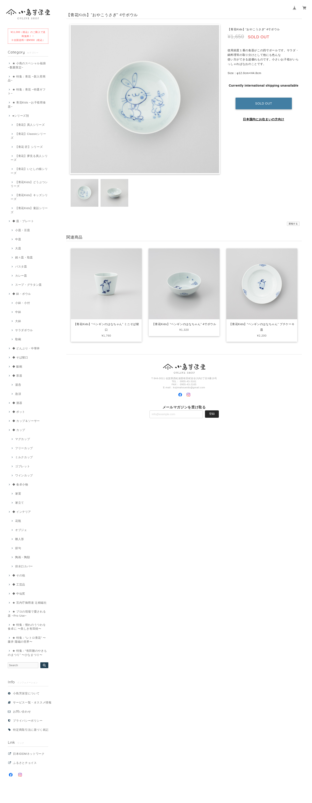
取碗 (18, 339)
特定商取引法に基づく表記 (31, 729)
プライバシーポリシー (28, 720)
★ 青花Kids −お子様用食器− (27, 104)
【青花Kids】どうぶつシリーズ (29, 184)
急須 (18, 393)
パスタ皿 (21, 266)
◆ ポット (18, 411)
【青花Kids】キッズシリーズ (29, 197)
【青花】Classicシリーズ (28, 135)
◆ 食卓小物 (20, 484)
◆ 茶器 (17, 375)
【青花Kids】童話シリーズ (29, 210)
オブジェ (21, 530)
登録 (212, 413)
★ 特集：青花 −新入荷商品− (27, 78)
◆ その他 (18, 575)
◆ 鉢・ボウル (21, 293)
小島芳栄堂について (26, 693)
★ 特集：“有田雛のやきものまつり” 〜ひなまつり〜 (27, 652)
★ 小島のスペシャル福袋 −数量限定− (27, 65)
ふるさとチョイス (25, 762)
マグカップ (22, 439)
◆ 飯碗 (17, 366)
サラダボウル (24, 330)
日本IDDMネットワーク (28, 753)
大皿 (18, 248)
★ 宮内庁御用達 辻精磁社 (29, 602)
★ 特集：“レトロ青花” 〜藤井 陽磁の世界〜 (27, 639)
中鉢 (18, 312)
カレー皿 (21, 275)
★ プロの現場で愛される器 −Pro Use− (27, 613)
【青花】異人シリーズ (30, 124)
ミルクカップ (24, 457)
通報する (293, 224)
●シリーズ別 (20, 115)
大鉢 (18, 321)
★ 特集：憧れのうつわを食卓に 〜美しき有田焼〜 (27, 626)
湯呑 (18, 384)
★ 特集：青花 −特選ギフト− (27, 91)
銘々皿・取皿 (24, 257)
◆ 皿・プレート (23, 221)
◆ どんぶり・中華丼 (26, 348)
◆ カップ (18, 430)
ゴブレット (22, 466)
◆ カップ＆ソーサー (26, 420)
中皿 (18, 239)
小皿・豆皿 (22, 230)
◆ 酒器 (17, 403)
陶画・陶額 (22, 557)
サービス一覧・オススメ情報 (32, 702)
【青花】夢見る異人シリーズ (29, 157)
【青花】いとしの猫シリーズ (29, 170)
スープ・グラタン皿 (28, 284)
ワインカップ (24, 475)
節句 (18, 548)
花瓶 (18, 520)
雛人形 (19, 539)
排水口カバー (24, 566)
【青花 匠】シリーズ (29, 146)
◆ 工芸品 (18, 584)
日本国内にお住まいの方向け (263, 116)
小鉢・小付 (22, 303)
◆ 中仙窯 (18, 593)
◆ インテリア (21, 511)
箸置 (18, 493)
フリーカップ (24, 448)
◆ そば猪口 (20, 357)
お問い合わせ (22, 711)
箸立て (19, 502)
